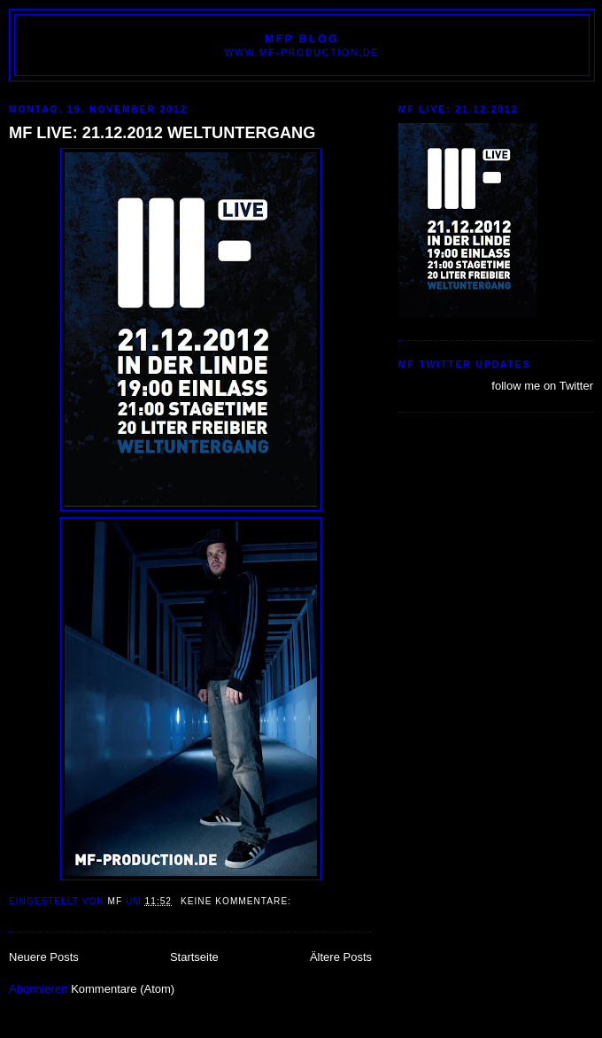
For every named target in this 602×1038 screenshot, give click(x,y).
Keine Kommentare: (238, 901)
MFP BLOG (302, 39)
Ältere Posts (341, 957)
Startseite (194, 957)
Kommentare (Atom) (122, 988)
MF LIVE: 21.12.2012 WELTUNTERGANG (162, 133)
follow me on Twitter (542, 385)
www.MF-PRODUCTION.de (302, 53)
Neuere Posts (44, 957)
